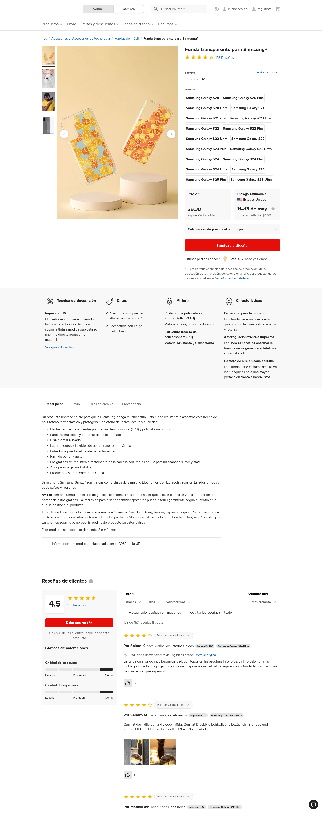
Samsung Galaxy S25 (248, 169)
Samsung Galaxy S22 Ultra (207, 139)
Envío (76, 404)
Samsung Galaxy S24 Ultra (207, 169)
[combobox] (134, 602)
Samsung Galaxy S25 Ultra (251, 179)
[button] (232, 229)
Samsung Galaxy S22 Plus (243, 128)
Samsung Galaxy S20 (202, 98)
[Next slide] (171, 134)
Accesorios (59, 38)
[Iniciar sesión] (234, 8)
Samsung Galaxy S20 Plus (243, 98)
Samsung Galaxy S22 (202, 128)
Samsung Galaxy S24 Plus (243, 159)
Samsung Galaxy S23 (247, 139)
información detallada (235, 278)
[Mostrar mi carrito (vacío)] (277, 8)
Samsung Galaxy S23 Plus (206, 149)
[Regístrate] (261, 8)
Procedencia (131, 404)
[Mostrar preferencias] (217, 8)
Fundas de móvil (126, 38)
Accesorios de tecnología (91, 38)
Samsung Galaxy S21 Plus (206, 118)
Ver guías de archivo (60, 347)
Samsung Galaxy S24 (202, 159)
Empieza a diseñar (232, 245)
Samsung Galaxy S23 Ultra (251, 149)
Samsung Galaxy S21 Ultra (250, 118)
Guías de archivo (268, 72)
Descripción (54, 404)
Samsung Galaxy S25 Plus (206, 179)
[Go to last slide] (64, 134)
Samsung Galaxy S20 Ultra (207, 108)
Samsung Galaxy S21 (247, 108)
